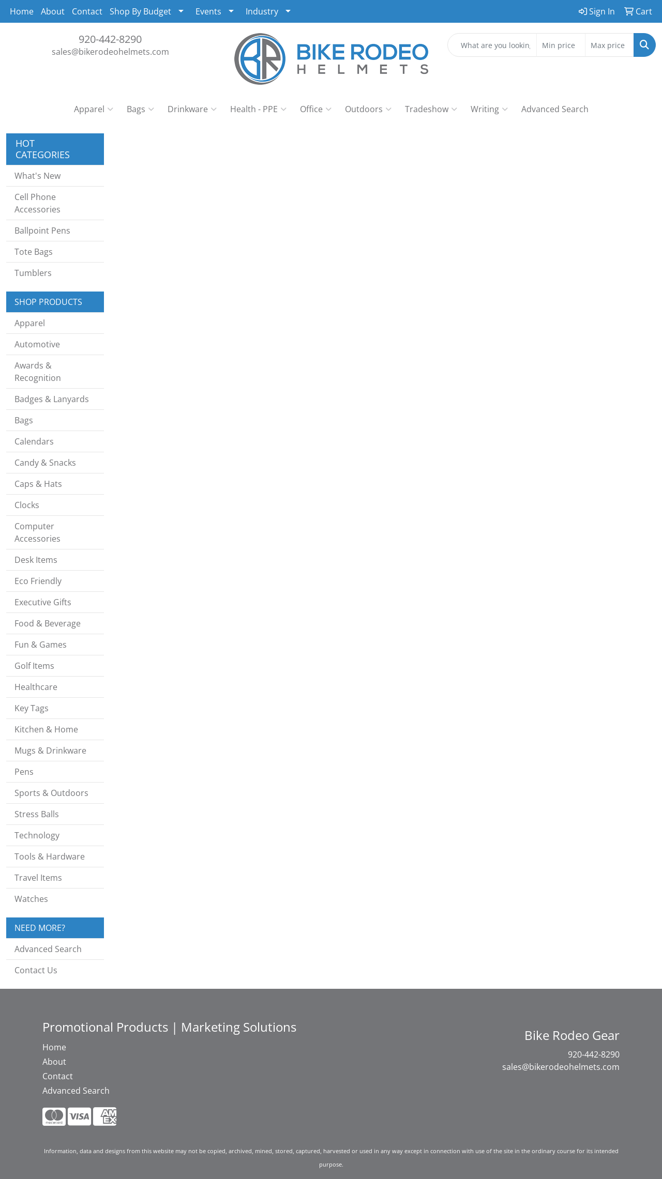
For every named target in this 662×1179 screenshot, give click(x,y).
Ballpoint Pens (42, 230)
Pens (24, 771)
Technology (36, 835)
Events (208, 11)
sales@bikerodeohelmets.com (110, 51)
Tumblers (33, 273)
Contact (87, 11)
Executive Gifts (42, 602)
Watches (31, 899)
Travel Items (38, 877)
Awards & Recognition (37, 372)
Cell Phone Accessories (37, 203)
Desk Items (35, 559)
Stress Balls (36, 814)
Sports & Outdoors (51, 793)
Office (316, 109)
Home (22, 11)
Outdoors (368, 109)
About (53, 11)
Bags (140, 109)
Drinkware (192, 109)
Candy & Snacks (45, 462)
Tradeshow (431, 109)
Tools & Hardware (49, 856)
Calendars (34, 441)
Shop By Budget (140, 11)
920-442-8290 (110, 39)
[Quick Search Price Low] (560, 45)
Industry (262, 11)
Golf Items (34, 665)
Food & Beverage (47, 623)
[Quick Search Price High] (609, 45)
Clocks (26, 505)
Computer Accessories (37, 532)
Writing (489, 109)
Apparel (93, 109)
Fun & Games (40, 644)
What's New (37, 175)
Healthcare (35, 687)
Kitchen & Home (46, 729)
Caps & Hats (38, 483)
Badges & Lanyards (51, 399)
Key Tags (31, 708)
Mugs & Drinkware (50, 750)
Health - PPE (258, 109)
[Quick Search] (492, 45)
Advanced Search (555, 109)
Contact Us (35, 970)
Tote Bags (33, 251)
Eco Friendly (38, 581)
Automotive (37, 344)
